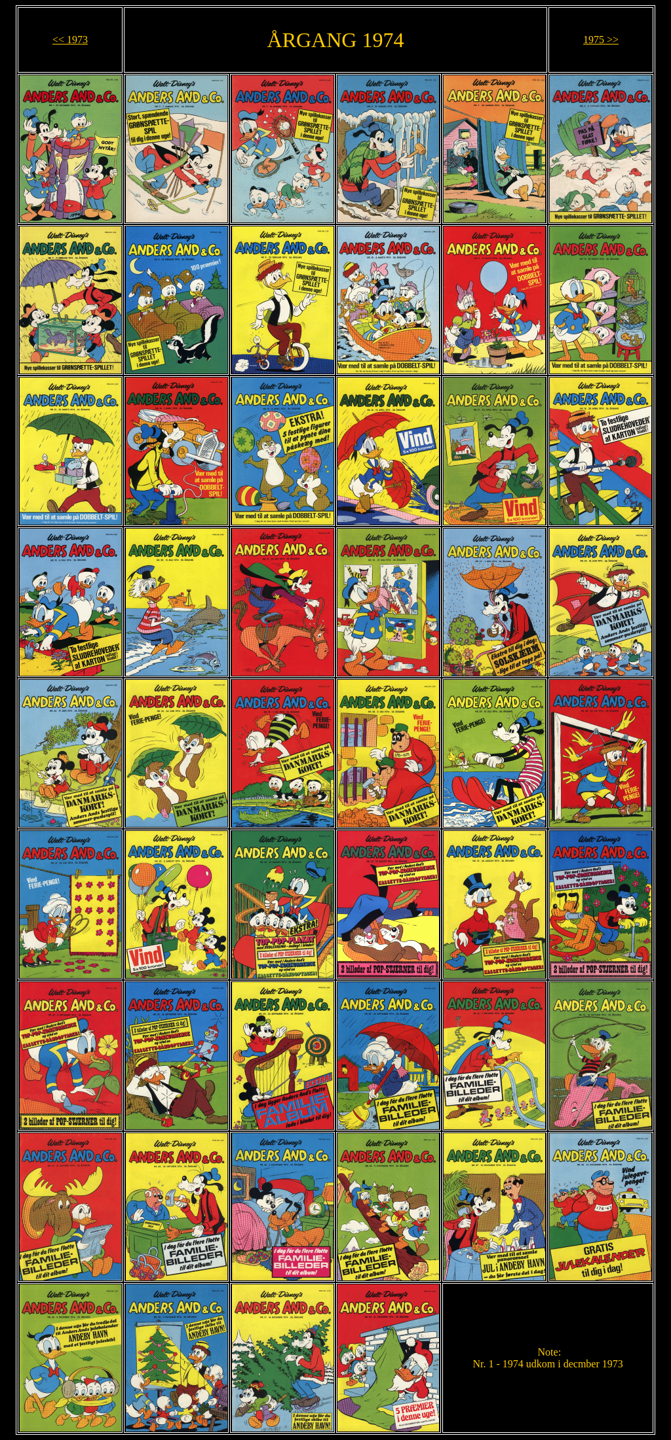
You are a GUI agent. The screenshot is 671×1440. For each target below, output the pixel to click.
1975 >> (601, 39)
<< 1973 (70, 39)
